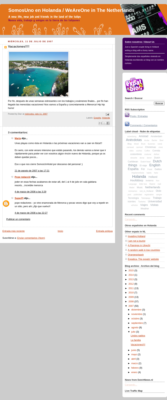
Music (140, 187)
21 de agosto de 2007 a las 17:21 (32, 170)
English (154, 165)
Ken (157, 181)
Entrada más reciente (13, 231)
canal (160, 144)
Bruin (143, 144)
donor (149, 158)
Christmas (150, 147)
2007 (132, 306)
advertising (131, 136)
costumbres (136, 154)
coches (139, 151)
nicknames (132, 191)
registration (149, 195)
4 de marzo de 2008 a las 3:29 (30, 191)
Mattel (131, 188)
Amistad (143, 136)
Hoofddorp (136, 180)
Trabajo (157, 197)
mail (159, 184)
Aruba (146, 140)
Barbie (154, 140)
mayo (134, 354)
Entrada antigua (104, 231)
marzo (135, 363)
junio (134, 350)
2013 (132, 279)
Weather (144, 208)
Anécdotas (134, 140)
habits (149, 173)
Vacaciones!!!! (18, 46)
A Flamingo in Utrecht (139, 245)
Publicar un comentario (18, 219)
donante (133, 158)
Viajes (144, 204)
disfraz (156, 154)
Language (132, 184)
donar (142, 158)
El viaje (143, 165)
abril (133, 359)
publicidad (138, 195)
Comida (156, 150)
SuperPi (19, 198)
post (129, 195)
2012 (132, 284)
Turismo (141, 201)
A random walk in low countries (144, 250)
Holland (152, 176)
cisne (160, 147)
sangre (159, 195)
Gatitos (158, 169)
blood (136, 144)
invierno (149, 180)
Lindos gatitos (138, 335)
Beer (161, 140)
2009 (132, 297)
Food (150, 169)
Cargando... (131, 219)
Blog (129, 144)
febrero (135, 368)
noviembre (137, 314)
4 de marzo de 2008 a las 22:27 (31, 213)
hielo (156, 173)
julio (133, 332)
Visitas (154, 204)
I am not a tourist (136, 241)
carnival (139, 147)
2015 (132, 270)
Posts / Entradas (139, 116)
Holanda (106, 118)
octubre (135, 318)
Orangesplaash (136, 254)
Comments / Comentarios (143, 125)
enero (134, 372)
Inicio (60, 231)
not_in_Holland (146, 191)
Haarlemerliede (138, 173)
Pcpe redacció (23, 177)
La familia (136, 340)
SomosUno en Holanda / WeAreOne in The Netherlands (71, 10)
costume (147, 154)
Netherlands (152, 187)
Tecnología (133, 198)
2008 (132, 301)
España (97, 118)
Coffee (147, 151)
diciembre (136, 309)
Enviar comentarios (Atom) (31, 238)
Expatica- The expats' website (143, 259)
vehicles (134, 205)
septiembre (137, 323)
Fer (143, 169)
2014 (132, 275)
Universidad (155, 201)
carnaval (130, 147)
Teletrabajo (145, 198)
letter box (143, 184)
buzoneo (151, 144)
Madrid (152, 184)
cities (131, 151)
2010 (132, 292)
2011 (132, 288)
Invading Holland (136, 236)
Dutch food (145, 162)
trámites (132, 201)
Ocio (158, 190)
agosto (135, 327)
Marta (18, 138)
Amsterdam (156, 136)
